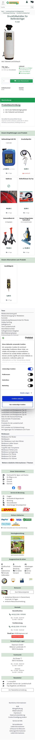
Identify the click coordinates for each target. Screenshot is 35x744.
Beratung (7, 501)
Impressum (17, 713)
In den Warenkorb (21, 81)
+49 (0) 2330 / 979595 (17, 614)
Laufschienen (5, 425)
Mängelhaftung (17, 709)
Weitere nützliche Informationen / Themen (17, 463)
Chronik (6, 481)
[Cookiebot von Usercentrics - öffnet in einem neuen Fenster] (25, 338)
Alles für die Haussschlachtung (11, 417)
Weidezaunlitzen (7, 445)
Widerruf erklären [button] (17, 636)
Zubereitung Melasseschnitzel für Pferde (15, 320)
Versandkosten (12, 69)
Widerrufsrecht (17, 711)
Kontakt (6, 479)
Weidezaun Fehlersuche (9, 450)
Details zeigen (24, 393)
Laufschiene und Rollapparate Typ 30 (13, 410)
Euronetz (4, 318)
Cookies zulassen (17, 398)
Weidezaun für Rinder (8, 437)
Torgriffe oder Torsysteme (10, 448)
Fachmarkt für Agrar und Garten (14, 475)
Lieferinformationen (17, 727)
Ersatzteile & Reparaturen (12, 498)
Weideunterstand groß (9, 314)
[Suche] (15, 7)
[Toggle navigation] (3, 2)
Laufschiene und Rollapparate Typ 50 (13, 414)
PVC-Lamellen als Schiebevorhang (12, 427)
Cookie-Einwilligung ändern (17, 717)
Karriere (6, 484)
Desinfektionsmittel (8, 329)
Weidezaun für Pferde (8, 454)
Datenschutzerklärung (17, 715)
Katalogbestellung (17, 533)
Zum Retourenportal (22, 592)
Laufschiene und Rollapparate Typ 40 (13, 412)
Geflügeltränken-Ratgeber (10, 331)
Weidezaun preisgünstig (9, 452)
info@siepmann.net (21, 633)
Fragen (6, 496)
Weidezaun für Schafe (8, 456)
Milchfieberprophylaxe (9, 333)
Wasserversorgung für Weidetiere (12, 316)
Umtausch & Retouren (17, 729)
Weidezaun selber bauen (9, 443)
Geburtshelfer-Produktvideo (10, 419)
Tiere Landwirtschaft (8, 327)
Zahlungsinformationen (17, 731)
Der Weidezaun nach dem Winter (12, 441)
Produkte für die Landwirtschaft (12, 423)
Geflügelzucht (6, 324)
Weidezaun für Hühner (9, 458)
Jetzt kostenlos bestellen (17, 555)
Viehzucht (4, 421)
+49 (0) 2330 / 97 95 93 (17, 627)
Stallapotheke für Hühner (9, 335)
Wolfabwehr (5, 439)
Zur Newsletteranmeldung (17, 690)
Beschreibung (8, 100)
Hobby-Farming (6, 322)
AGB (17, 706)
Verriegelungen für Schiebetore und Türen (15, 430)
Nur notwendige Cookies (18, 404)
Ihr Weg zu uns (9, 477)
